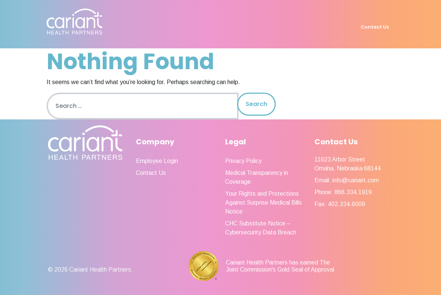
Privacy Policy (243, 161)
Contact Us (375, 27)
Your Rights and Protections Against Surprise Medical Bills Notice (263, 202)
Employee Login (157, 161)
